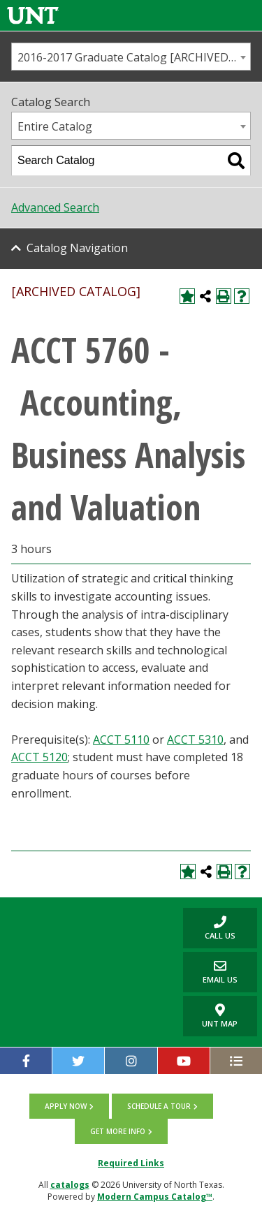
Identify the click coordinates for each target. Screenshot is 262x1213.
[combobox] (131, 57)
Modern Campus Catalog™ (154, 1197)
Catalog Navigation (77, 248)
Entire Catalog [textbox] (54, 126)
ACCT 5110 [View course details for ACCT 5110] (121, 739)
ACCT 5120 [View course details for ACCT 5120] (39, 757)
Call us (209, 928)
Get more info (117, 1131)
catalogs (69, 1185)
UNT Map (220, 1016)
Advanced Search (55, 207)
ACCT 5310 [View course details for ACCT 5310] (195, 739)
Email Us (210, 972)
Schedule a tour (159, 1106)
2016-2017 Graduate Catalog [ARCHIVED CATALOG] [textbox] (133, 57)
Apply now (66, 1106)
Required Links (131, 1163)
